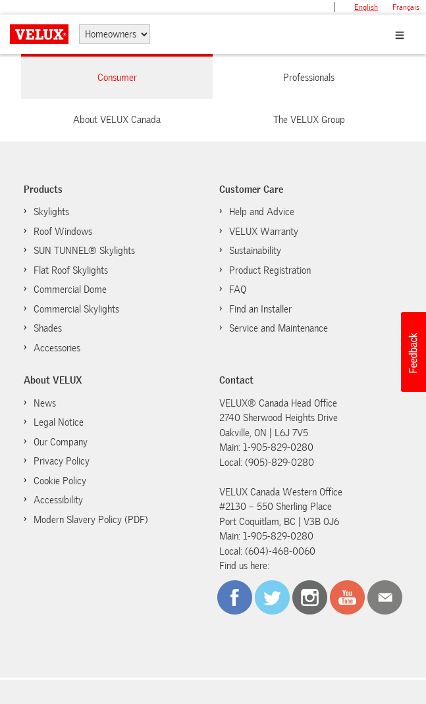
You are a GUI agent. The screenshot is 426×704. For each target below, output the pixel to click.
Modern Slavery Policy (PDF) (91, 520)
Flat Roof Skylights (71, 270)
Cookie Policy (53, 480)
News (45, 403)
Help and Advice (261, 212)
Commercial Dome (70, 289)
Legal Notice (59, 422)
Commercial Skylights (76, 309)
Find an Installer (260, 309)
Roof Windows (63, 232)
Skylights (51, 212)
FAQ (237, 289)
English (366, 7)
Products (43, 189)
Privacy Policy (62, 461)
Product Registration (270, 270)
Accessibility (58, 500)
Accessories (57, 348)
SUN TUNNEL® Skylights (84, 251)
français (405, 7)
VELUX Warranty (263, 232)
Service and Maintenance (278, 328)
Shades (48, 328)
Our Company (61, 442)
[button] (413, 352)
